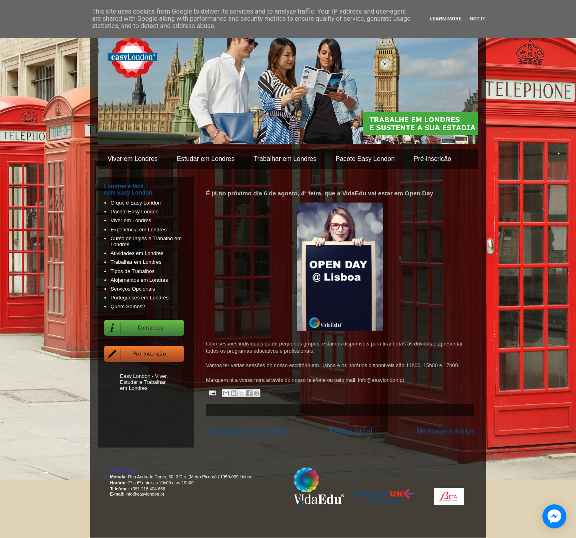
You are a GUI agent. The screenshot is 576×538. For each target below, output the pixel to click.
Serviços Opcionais (132, 289)
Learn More (446, 19)
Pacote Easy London (365, 158)
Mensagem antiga (445, 431)
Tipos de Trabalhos (132, 271)
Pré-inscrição (432, 158)
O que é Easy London (135, 203)
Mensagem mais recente (246, 431)
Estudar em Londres (205, 158)
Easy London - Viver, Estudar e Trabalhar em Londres (144, 382)
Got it (478, 19)
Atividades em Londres (136, 253)
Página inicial (351, 431)
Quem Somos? (127, 306)
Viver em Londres (133, 158)
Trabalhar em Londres (285, 158)
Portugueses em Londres (139, 298)
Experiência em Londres (138, 230)
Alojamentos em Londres (139, 280)
